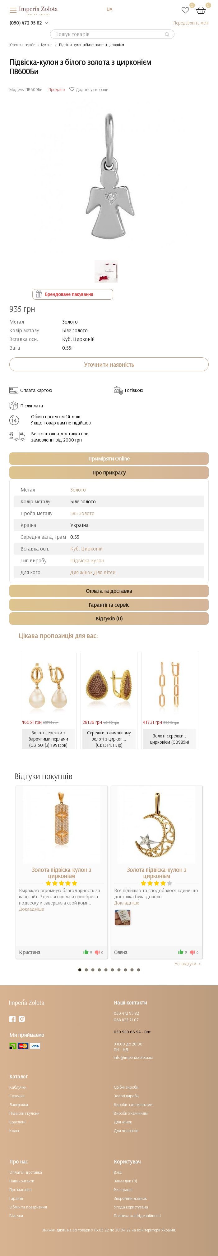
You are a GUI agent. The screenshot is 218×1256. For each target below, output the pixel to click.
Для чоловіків (126, 1130)
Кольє (14, 1130)
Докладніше (31, 909)
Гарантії (16, 1198)
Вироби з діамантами (133, 1104)
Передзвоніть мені (191, 23)
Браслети (17, 1122)
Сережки (17, 1096)
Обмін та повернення (28, 1207)
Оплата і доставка (25, 1172)
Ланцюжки (18, 1104)
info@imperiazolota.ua (133, 1057)
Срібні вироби (126, 1087)
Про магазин (20, 1189)
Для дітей (104, 572)
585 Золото (82, 513)
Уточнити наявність (109, 364)
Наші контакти (21, 1181)
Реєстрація (123, 1189)
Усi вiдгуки (187, 963)
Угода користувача (131, 1207)
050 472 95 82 (126, 1013)
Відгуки (16, 1215)
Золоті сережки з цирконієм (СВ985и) (169, 739)
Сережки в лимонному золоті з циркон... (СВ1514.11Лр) (109, 739)
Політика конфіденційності (137, 1215)
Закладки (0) (125, 1181)
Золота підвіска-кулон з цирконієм (61, 873)
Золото (78, 489)
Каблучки (17, 1087)
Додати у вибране (89, 89)
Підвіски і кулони (24, 1113)
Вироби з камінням (131, 1113)
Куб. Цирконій (86, 548)
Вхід (118, 1172)
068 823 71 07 (126, 1019)
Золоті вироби (126, 1096)
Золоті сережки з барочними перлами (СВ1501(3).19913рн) (48, 739)
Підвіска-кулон (87, 560)
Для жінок (81, 572)
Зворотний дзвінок (130, 1198)
